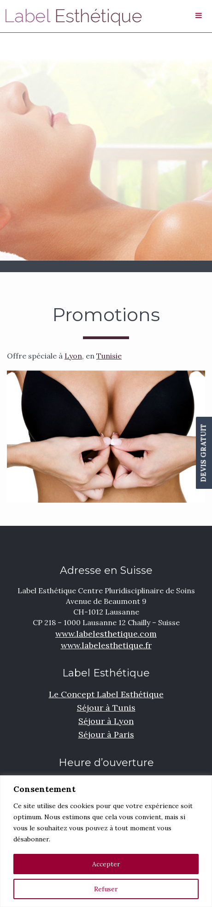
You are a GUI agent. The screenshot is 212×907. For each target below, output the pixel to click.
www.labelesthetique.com (106, 633)
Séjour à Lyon (106, 721)
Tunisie (109, 355)
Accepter (106, 864)
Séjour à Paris (106, 734)
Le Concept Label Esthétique (106, 694)
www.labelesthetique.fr (106, 645)
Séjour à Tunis (106, 707)
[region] (106, 841)
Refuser (106, 889)
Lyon (73, 355)
